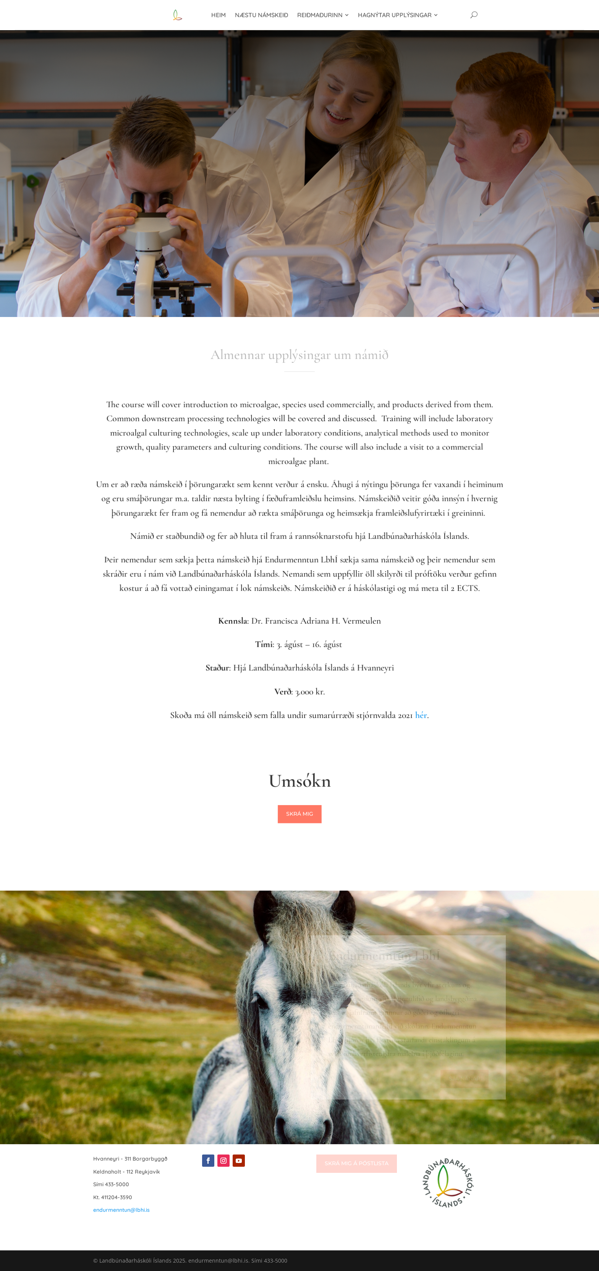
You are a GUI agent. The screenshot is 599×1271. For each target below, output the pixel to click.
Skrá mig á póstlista (357, 1163)
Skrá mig (299, 814)
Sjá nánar (464, 1078)
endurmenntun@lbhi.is (121, 1209)
